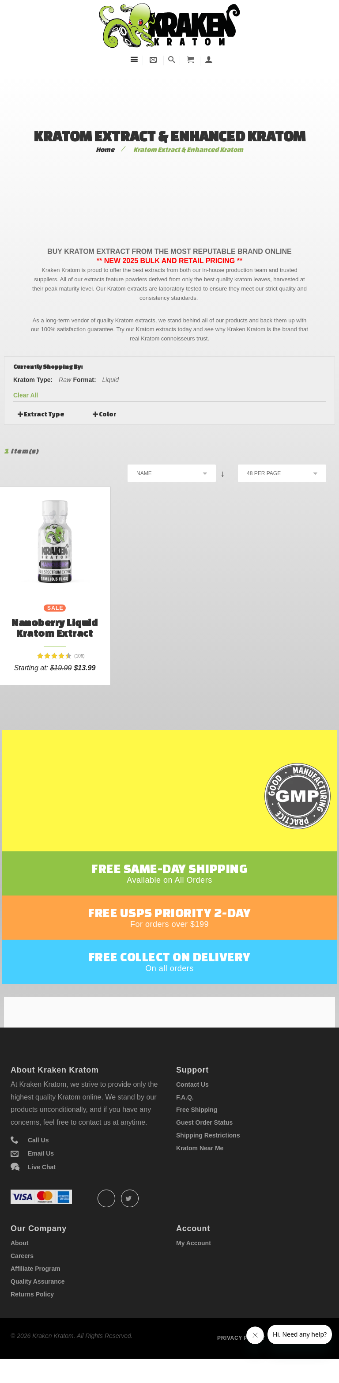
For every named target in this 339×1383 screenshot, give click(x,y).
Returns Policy (32, 1314)
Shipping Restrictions (208, 1155)
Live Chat (42, 1186)
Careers (22, 1276)
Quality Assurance (37, 1301)
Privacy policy (241, 1358)
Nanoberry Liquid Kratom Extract (54, 628)
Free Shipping (196, 1129)
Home (105, 149)
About (19, 1263)
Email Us (41, 1173)
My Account (193, 1263)
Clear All (25, 395)
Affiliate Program (35, 1288)
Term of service (302, 1358)
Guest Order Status (204, 1142)
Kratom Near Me (199, 1168)
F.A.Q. (185, 1117)
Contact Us (192, 1104)
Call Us (38, 1160)
